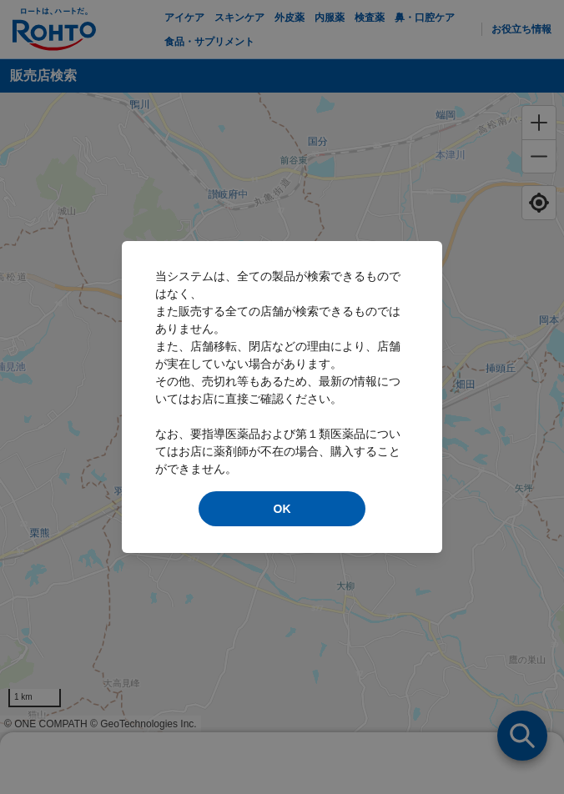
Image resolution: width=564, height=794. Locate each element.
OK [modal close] (282, 508)
